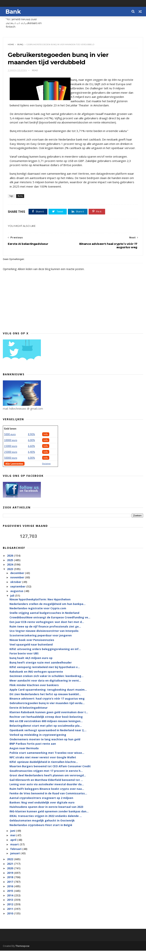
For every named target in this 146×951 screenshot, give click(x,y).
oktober (16, 582)
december (17, 573)
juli (12, 596)
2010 (10, 914)
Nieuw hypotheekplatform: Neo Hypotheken (40, 600)
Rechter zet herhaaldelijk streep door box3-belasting (46, 717)
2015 (10, 891)
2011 (10, 909)
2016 (10, 886)
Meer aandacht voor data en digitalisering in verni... (45, 681)
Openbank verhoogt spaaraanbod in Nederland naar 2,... (48, 730)
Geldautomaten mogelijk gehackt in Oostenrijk (42, 821)
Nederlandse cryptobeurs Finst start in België (41, 825)
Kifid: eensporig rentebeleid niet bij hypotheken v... (45, 667)
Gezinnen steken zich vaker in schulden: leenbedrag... (46, 676)
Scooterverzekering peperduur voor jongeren (41, 636)
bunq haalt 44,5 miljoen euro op (31, 658)
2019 (10, 873)
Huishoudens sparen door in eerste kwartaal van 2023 (46, 807)
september (18, 587)
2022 (10, 859)
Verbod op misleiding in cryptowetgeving (38, 735)
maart (15, 845)
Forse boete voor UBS (24, 654)
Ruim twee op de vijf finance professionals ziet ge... (45, 627)
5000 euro (10, 434)
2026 (10, 556)
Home (11, 44)
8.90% (31, 434)
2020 (10, 868)
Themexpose (22, 946)
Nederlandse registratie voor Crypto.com (38, 609)
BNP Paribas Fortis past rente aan (33, 744)
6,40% (31, 452)
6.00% (31, 440)
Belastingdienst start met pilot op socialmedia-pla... (46, 726)
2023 (10, 569)
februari (16, 849)
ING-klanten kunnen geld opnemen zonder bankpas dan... (49, 812)
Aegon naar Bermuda (24, 748)
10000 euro (10, 440)
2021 (10, 864)
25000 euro (10, 452)
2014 (10, 896)
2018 (10, 878)
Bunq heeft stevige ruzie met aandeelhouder (41, 663)
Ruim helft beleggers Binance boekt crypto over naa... (47, 789)
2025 (10, 560)
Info (46, 434)
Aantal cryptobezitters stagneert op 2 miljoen (41, 798)
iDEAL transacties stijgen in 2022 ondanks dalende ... (46, 816)
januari (15, 854)
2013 (10, 900)
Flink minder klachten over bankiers (34, 685)
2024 (10, 565)
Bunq (20, 44)
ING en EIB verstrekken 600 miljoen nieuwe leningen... (46, 721)
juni (13, 831)
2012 (10, 905)
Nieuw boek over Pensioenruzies (32, 640)
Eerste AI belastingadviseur (29, 708)
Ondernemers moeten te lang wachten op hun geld (45, 739)
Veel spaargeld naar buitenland (31, 645)
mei (13, 836)
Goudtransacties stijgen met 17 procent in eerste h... (46, 771)
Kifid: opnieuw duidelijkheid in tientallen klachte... (44, 762)
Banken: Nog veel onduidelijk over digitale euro (42, 803)
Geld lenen (10, 429)
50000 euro (10, 458)
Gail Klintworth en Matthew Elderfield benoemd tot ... (46, 780)
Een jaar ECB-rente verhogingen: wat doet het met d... (47, 622)
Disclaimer (46, 464)
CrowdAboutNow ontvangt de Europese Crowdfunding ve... (50, 618)
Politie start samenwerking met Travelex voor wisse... (47, 753)
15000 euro (10, 446)
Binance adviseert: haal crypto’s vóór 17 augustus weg (47, 699)
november (17, 578)
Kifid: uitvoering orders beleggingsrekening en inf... (45, 649)
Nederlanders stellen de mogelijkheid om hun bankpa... (48, 604)
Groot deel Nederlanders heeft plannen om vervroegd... (48, 775)
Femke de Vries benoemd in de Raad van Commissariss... (48, 794)
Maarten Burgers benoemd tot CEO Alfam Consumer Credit (50, 767)
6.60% (31, 446)
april (13, 840)
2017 (10, 882)
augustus (17, 591)
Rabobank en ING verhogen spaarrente (36, 672)
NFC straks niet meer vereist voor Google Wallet (43, 757)
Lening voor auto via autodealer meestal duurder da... (47, 785)
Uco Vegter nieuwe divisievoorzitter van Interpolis (44, 631)
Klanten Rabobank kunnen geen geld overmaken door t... (49, 712)
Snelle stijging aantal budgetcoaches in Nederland (44, 613)
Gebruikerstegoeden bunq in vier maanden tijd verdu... (47, 703)
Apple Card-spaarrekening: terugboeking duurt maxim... (48, 690)
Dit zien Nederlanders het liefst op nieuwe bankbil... (45, 694)
